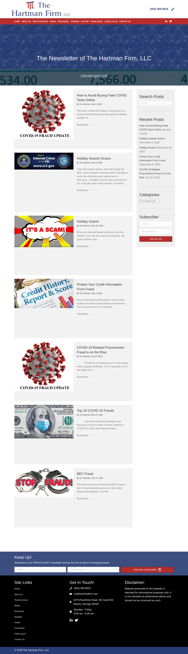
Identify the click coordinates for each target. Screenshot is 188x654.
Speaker (18, 617)
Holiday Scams (88, 221)
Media (17, 605)
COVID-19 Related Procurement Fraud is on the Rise (155, 173)
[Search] (155, 103)
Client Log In (20, 633)
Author (17, 622)
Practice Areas (21, 600)
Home (17, 589)
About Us (18, 594)
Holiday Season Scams (94, 158)
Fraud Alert (19, 628)
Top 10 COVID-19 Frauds (95, 410)
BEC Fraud (85, 474)
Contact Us (19, 639)
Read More (84, 126)
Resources (19, 611)
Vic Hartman (85, 104)
